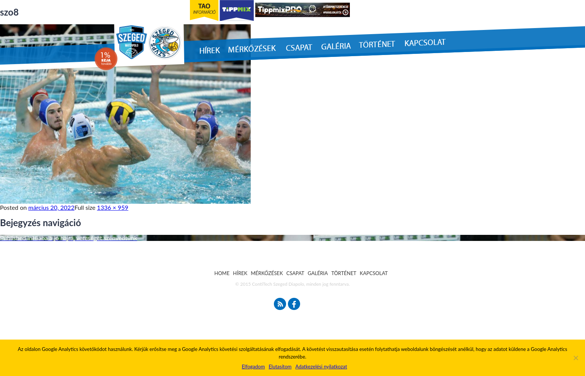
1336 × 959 (112, 207)
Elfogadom (253, 366)
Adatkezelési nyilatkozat (321, 366)
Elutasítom (280, 366)
